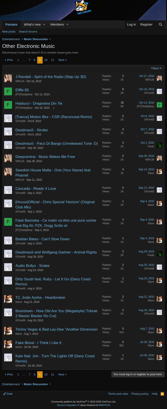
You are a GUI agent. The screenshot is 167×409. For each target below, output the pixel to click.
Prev (10, 60)
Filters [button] (155, 68)
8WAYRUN (104, 405)
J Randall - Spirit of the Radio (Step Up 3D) (50, 77)
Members (57, 24)
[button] (44, 24)
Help (155, 393)
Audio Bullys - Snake (32, 266)
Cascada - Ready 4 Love (35, 189)
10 (45, 60)
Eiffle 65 (22, 90)
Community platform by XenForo (83, 401)
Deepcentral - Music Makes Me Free (45, 157)
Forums (11, 24)
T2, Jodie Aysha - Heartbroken (40, 297)
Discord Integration (67, 405)
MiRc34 (19, 81)
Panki (151, 146)
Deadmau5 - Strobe (31, 130)
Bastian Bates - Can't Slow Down (42, 239)
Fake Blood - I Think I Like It (38, 343)
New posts (8, 31)
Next (61, 60)
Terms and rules (118, 393)
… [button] (23, 60)
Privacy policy (140, 393)
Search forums (28, 31)
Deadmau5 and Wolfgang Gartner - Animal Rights (56, 252)
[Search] (160, 24)
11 (52, 60)
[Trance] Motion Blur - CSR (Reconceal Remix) (53, 117)
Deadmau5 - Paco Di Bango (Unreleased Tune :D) (56, 143)
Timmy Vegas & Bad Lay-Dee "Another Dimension (56, 329)
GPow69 (149, 92)
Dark (8, 393)
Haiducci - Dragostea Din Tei (38, 103)
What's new (32, 24)
